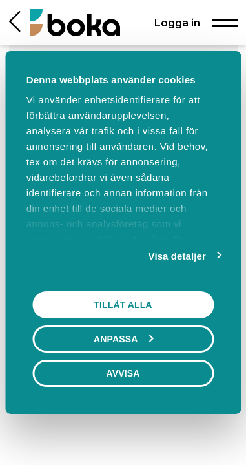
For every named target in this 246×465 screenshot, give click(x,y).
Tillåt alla (123, 305)
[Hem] (75, 22)
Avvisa (123, 373)
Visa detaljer (177, 256)
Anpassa (123, 339)
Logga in (177, 22)
